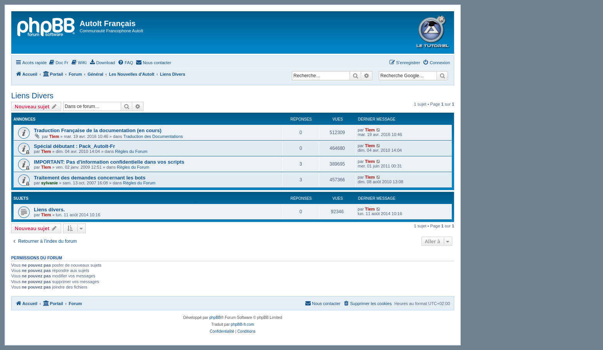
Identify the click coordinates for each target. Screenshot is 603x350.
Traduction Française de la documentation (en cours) (98, 130)
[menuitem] (58, 62)
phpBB (215, 317)
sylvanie (49, 183)
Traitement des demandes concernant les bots (89, 178)
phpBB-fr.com (242, 324)
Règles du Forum (131, 151)
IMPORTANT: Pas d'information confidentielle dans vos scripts (109, 162)
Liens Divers (32, 95)
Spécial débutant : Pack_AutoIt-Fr (74, 146)
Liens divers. (49, 209)
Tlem (54, 136)
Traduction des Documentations (153, 136)
